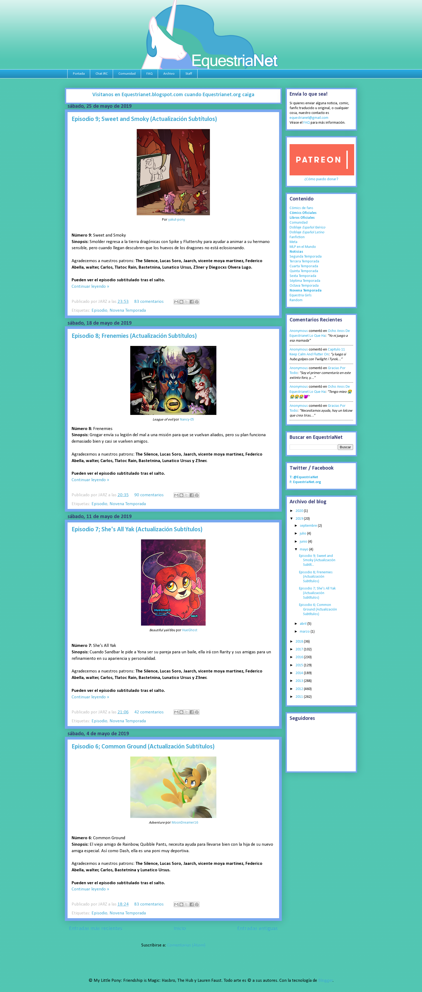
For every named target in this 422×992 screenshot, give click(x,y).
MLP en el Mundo (303, 247)
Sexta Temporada (303, 276)
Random (296, 300)
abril (303, 624)
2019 (300, 519)
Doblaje (307, 228)
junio (304, 542)
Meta (293, 242)
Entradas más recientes (95, 928)
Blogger (325, 980)
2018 (300, 642)
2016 (300, 657)
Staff (188, 73)
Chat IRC (102, 73)
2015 (300, 665)
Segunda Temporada (306, 257)
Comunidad (127, 73)
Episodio (99, 310)
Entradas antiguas (257, 928)
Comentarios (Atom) (186, 945)
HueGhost (189, 630)
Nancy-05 (187, 419)
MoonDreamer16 (185, 822)
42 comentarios (149, 712)
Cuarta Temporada (304, 266)
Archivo (169, 73)
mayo (304, 549)
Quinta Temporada (304, 271)
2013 (300, 681)
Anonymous (299, 331)
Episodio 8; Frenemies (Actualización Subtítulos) (134, 336)
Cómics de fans (301, 208)
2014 (300, 673)
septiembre (309, 526)
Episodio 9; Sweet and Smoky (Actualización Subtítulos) (144, 119)
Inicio (180, 928)
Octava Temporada (304, 286)
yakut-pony (176, 219)
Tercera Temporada (304, 261)
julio (303, 534)
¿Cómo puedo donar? (321, 179)
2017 (300, 649)
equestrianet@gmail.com (309, 118)
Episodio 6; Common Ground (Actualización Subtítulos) (143, 747)
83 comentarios (149, 301)
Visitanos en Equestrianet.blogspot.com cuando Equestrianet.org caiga (173, 95)
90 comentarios (149, 495)
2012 (300, 689)
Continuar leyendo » (90, 286)
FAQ (149, 73)
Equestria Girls (301, 295)
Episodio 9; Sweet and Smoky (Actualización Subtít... (317, 560)
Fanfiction (297, 237)
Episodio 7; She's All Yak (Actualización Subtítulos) (137, 529)
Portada (79, 73)
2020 (300, 511)
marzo (305, 632)
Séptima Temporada (305, 281)
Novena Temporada (128, 310)
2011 (300, 697)
